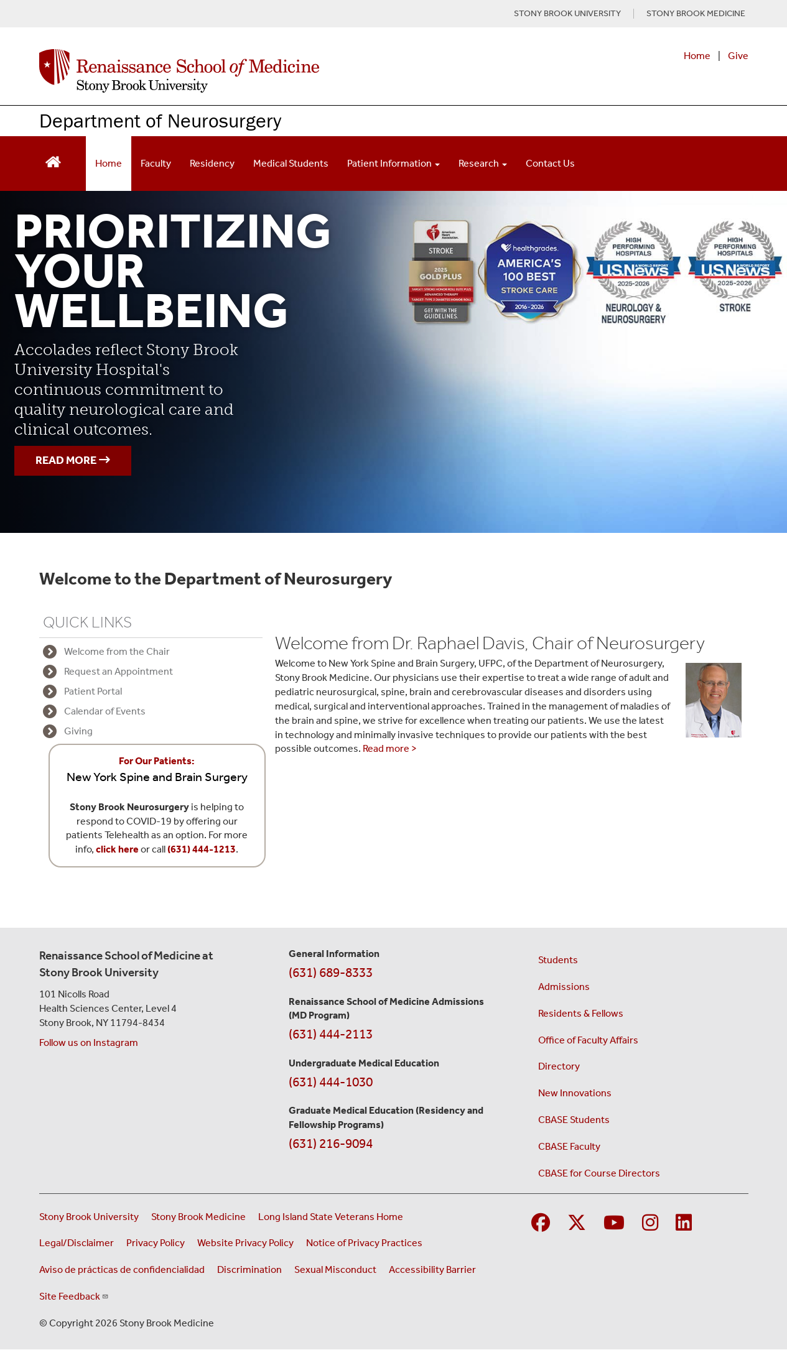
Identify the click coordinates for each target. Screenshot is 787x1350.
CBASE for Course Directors (599, 1173)
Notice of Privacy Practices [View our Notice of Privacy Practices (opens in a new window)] (364, 1243)
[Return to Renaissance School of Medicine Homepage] (53, 161)
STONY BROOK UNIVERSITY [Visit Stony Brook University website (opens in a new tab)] (567, 14)
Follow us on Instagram (88, 1042)
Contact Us (550, 163)
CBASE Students (574, 1120)
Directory (559, 1066)
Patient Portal (93, 691)
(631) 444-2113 (331, 1034)
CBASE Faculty (569, 1146)
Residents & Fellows (580, 1013)
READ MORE (72, 460)
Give (738, 56)
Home (697, 56)
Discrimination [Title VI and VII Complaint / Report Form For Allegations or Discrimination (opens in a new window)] (249, 1269)
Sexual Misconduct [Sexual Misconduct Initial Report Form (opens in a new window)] (335, 1269)
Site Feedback (74, 1296)
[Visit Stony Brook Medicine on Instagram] (650, 1223)
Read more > (390, 748)
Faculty (156, 163)
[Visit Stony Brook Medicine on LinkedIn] (683, 1223)
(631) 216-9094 (331, 1143)
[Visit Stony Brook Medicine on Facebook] (540, 1223)
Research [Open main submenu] (483, 163)
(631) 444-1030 (331, 1082)
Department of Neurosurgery (160, 120)
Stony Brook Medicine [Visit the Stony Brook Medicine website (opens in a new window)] (198, 1217)
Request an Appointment (118, 671)
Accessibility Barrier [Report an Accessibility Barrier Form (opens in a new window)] (432, 1269)
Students (558, 960)
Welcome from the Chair (117, 651)
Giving (78, 731)
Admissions (564, 986)
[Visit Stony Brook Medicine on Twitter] (576, 1223)
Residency (212, 163)
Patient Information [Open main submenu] (393, 163)
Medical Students (290, 163)
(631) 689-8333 (331, 972)
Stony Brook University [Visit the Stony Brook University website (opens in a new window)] (89, 1217)
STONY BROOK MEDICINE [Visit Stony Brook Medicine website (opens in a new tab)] (695, 14)
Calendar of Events (105, 711)
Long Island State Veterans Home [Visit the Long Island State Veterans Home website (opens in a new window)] (330, 1217)
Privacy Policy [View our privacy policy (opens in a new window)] (155, 1243)
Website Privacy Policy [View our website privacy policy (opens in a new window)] (245, 1243)
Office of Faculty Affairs (588, 1040)
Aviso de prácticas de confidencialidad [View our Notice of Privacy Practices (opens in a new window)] (122, 1269)
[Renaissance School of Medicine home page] (265, 71)
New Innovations (575, 1093)
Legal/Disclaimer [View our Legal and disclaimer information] (76, 1243)
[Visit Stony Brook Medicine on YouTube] (614, 1223)
